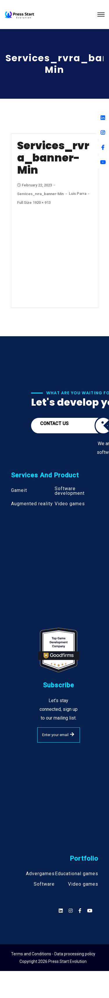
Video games (70, 503)
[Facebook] (103, 147)
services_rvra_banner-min (40, 194)
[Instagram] (103, 132)
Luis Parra (77, 193)
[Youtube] (103, 162)
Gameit (19, 490)
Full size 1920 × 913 (34, 202)
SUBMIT (72, 734)
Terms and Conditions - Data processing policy (53, 954)
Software (44, 884)
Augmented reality (32, 503)
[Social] (89, 911)
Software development (70, 491)
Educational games (76, 873)
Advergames (40, 873)
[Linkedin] (103, 117)
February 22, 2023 (35, 185)
